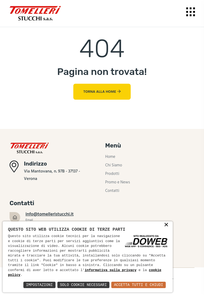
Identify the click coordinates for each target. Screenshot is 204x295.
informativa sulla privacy (111, 270)
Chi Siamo (113, 165)
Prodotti (112, 174)
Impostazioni (39, 284)
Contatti (112, 191)
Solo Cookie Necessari (83, 284)
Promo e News (117, 182)
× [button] (166, 225)
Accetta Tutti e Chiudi (138, 284)
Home (110, 157)
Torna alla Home (102, 92)
